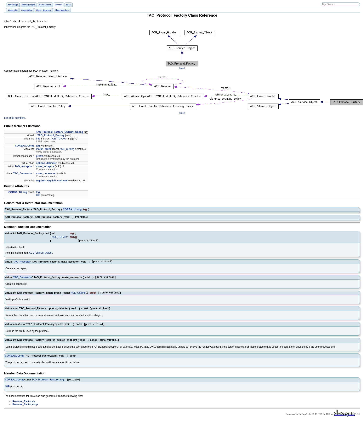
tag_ (38, 192)
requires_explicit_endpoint (52, 181)
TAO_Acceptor (23, 167)
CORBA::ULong (73, 132)
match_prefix (44, 149)
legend (181, 69)
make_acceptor (45, 167)
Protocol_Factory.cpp (25, 409)
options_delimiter (46, 163)
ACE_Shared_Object (40, 254)
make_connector (46, 174)
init (38, 139)
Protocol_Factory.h (23, 406)
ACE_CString (66, 149)
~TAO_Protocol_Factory (50, 135)
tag (38, 146)
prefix (39, 156)
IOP (38, 195)
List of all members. (15, 118)
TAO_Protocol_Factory (49, 132)
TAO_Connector (22, 174)
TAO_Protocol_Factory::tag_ (48, 385)
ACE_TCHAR (58, 139)
